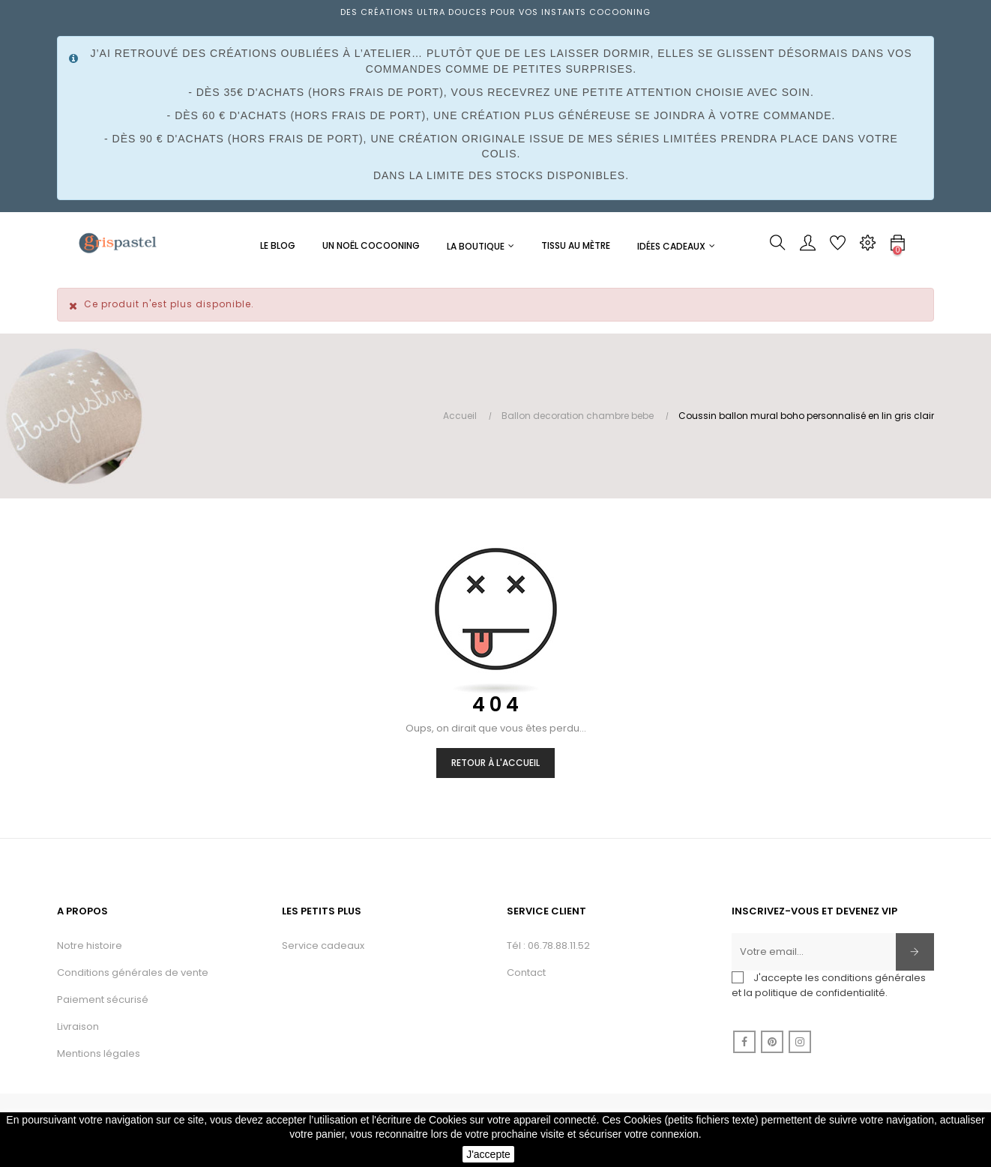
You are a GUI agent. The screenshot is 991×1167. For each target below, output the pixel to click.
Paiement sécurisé (102, 999)
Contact (526, 972)
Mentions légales (98, 1053)
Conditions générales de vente (132, 972)
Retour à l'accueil (495, 762)
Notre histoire (89, 945)
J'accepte (488, 1154)
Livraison (78, 1026)
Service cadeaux (323, 945)
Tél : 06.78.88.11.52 (548, 945)
